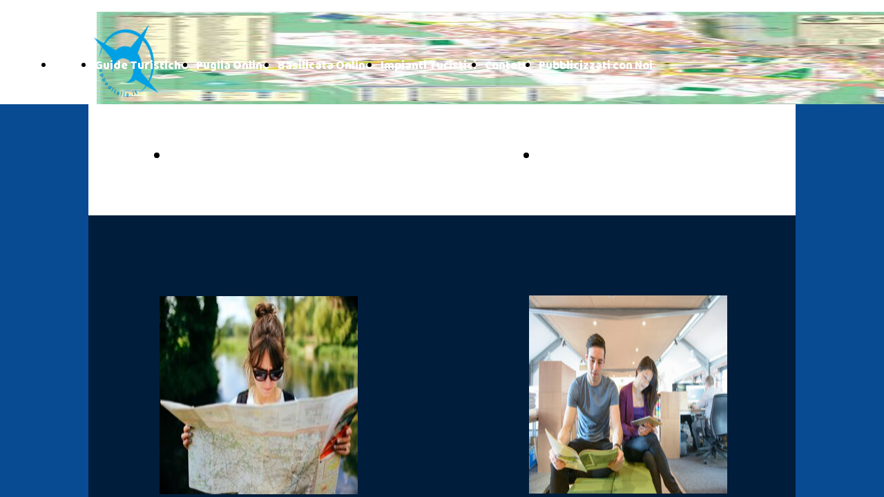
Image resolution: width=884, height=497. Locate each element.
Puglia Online (232, 66)
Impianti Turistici (429, 66)
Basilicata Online (325, 66)
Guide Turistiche (141, 66)
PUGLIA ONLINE (229, 157)
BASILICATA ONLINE (615, 157)
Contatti (507, 66)
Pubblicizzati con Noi (596, 66)
